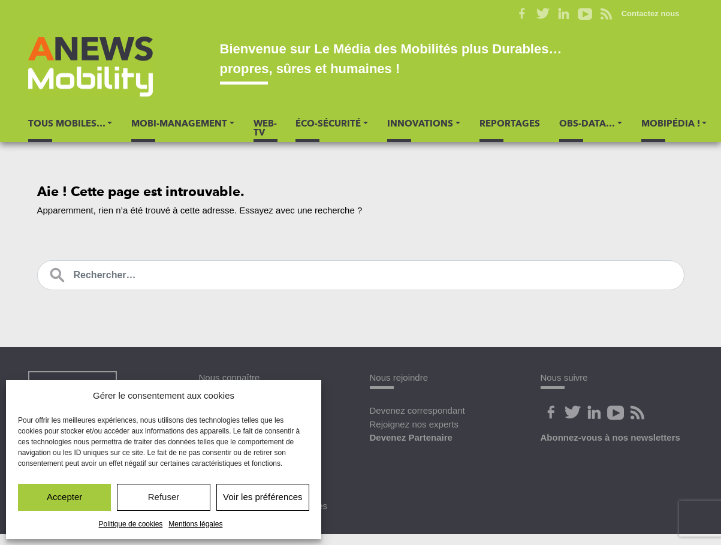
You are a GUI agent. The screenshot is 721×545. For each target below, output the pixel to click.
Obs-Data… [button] (587, 123)
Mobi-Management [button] (179, 123)
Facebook (522, 14)
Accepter (64, 497)
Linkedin (564, 14)
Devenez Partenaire (411, 437)
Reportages (509, 123)
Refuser (164, 497)
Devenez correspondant (417, 410)
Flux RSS (606, 14)
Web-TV (265, 128)
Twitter (543, 14)
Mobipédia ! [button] (670, 123)
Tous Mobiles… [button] (66, 123)
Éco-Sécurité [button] (328, 123)
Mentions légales (195, 524)
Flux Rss (637, 412)
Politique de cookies (131, 524)
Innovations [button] (420, 123)
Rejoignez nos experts (414, 424)
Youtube (585, 14)
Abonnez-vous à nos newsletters (610, 437)
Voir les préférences (263, 497)
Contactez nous (651, 13)
